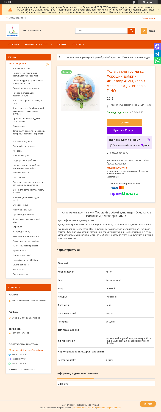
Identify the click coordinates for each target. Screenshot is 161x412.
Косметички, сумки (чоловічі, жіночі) (26, 220)
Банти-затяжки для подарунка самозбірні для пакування (28, 183)
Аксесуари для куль (23, 210)
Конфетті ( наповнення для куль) (26, 198)
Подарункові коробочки (24, 160)
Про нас (62, 44)
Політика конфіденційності (109, 408)
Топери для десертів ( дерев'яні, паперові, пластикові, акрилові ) (29, 134)
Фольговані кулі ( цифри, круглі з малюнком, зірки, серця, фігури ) (28, 111)
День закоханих (20, 274)
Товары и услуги (17, 63)
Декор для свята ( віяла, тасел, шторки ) (28, 191)
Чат (148, 403)
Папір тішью (19, 177)
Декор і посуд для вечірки (26, 88)
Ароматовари (19, 250)
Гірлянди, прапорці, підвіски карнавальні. (26, 120)
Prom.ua (95, 405)
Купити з (124, 130)
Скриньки (17, 227)
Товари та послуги (36, 44)
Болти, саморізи (21, 265)
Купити (124, 122)
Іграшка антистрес (22, 68)
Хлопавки (17, 151)
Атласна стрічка (21, 173)
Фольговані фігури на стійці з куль (27, 102)
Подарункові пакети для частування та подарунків (25, 74)
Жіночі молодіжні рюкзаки (25, 246)
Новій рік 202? (20, 269)
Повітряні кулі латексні (24, 146)
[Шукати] (131, 31)
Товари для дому (21, 231)
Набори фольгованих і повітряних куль (24, 94)
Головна (13, 44)
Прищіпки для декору (23, 214)
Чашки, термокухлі (22, 255)
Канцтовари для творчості (26, 236)
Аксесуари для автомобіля (26, 241)
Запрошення (19, 126)
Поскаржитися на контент (84, 408)
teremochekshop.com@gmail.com (27, 350)
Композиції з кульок (22, 141)
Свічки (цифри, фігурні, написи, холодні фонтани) (28, 82)
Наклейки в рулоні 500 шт (25, 260)
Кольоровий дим (21, 155)
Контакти (78, 44)
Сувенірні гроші (20, 205)
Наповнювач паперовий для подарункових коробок (26, 166)
